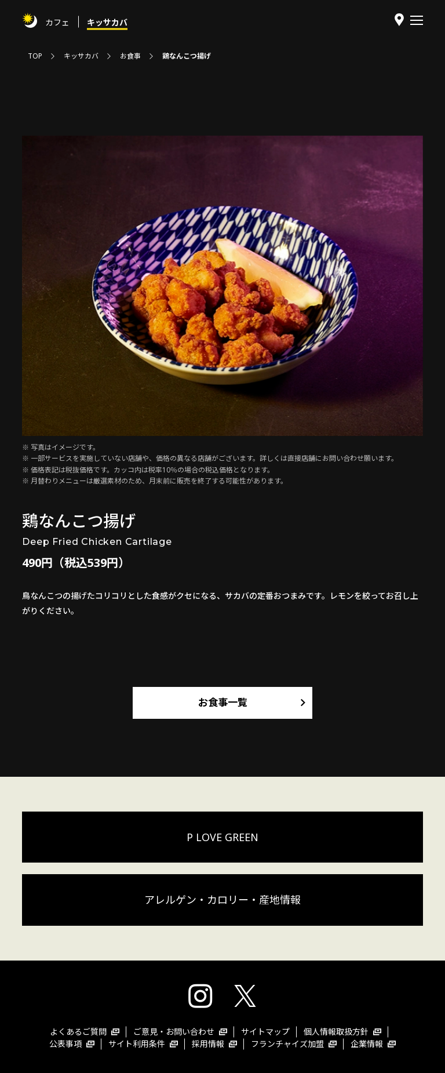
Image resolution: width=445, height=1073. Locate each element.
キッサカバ (107, 21)
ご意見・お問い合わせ (180, 1031)
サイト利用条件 (143, 1043)
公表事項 (71, 1043)
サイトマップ (265, 1031)
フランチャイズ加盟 (294, 1043)
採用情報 (214, 1043)
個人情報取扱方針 (342, 1031)
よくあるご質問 (84, 1031)
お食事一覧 (222, 702)
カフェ (57, 21)
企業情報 (373, 1043)
